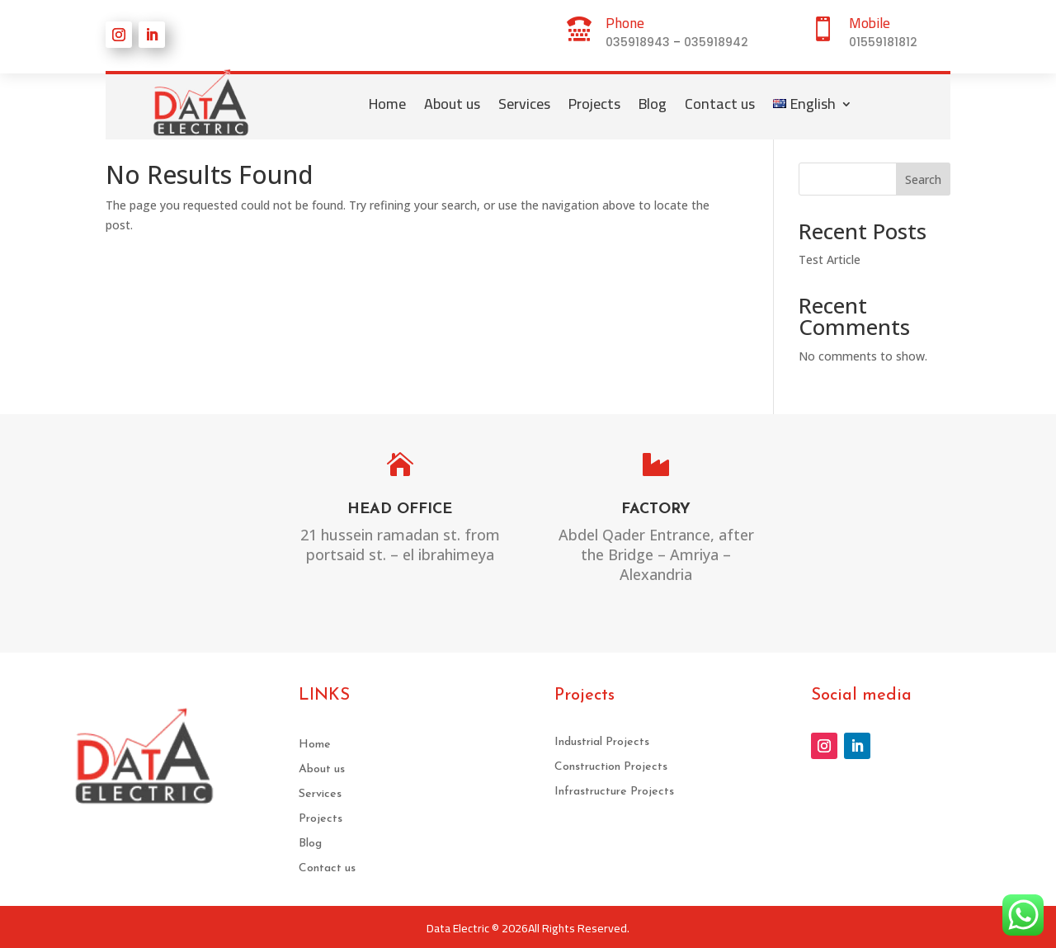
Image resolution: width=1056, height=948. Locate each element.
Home (387, 103)
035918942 (716, 42)
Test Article (829, 259)
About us (452, 103)
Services (524, 103)
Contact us (720, 103)
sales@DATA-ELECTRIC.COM (909, 532)
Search (923, 179)
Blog (653, 103)
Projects (594, 103)
